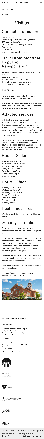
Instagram (13, 318)
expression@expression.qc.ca (14, 52)
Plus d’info (7, 436)
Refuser (26, 436)
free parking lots (25, 103)
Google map (7, 47)
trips (11, 77)
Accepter (37, 436)
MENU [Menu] (5, 2)
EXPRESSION (22, 2)
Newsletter (22, 318)
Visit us (39, 2)
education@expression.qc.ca (14, 251)
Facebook (5, 318)
